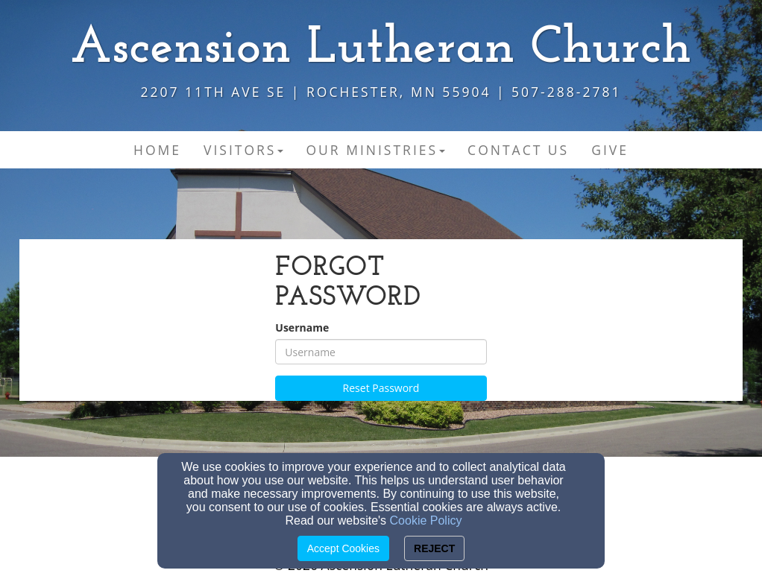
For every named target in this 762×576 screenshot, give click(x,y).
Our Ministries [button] (375, 150)
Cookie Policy (426, 520)
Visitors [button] (243, 150)
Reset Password (381, 388)
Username (302, 327)
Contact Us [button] (518, 150)
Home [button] (157, 150)
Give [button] (610, 150)
